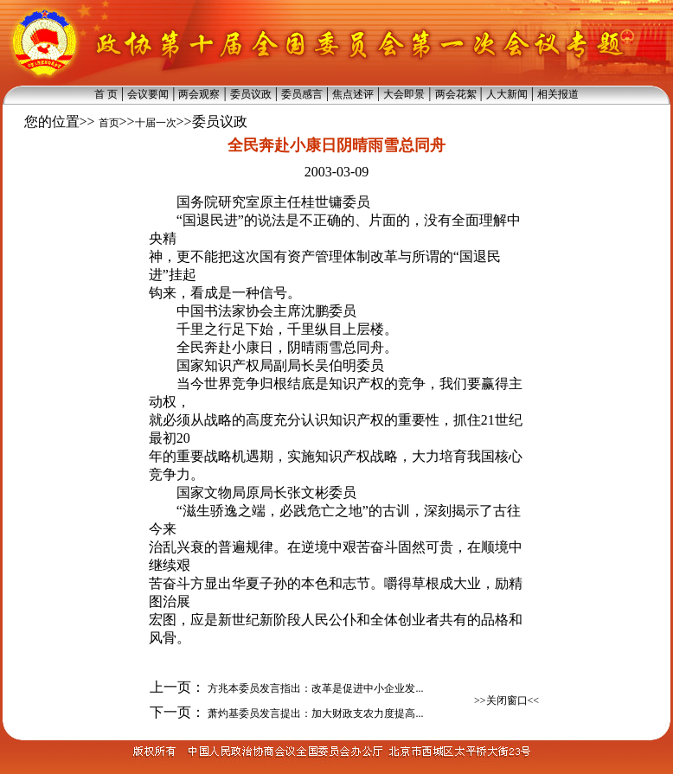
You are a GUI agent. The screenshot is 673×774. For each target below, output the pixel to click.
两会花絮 (456, 94)
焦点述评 (353, 94)
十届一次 (155, 123)
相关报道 (558, 94)
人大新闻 (507, 94)
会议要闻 (148, 94)
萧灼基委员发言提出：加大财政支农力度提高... (314, 713)
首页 (109, 123)
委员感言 (302, 94)
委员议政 (251, 94)
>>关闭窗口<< (506, 700)
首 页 (106, 94)
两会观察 (199, 94)
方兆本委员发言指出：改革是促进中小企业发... (314, 688)
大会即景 (404, 94)
